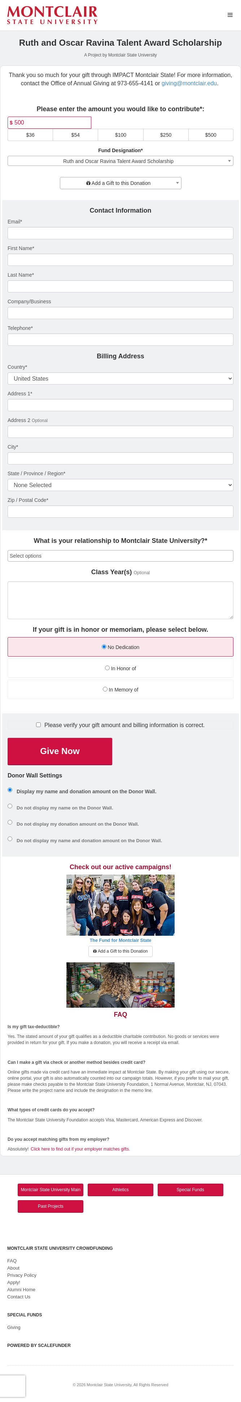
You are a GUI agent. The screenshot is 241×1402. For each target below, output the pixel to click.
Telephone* (20, 328)
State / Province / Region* (36, 473)
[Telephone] (120, 340)
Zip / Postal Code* (28, 500)
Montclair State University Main (50, 1189)
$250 (165, 135)
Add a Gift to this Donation (120, 951)
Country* (17, 367)
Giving (14, 1327)
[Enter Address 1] (120, 405)
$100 (120, 135)
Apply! (13, 1282)
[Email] (120, 233)
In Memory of (121, 690)
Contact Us (18, 1296)
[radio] (120, 647)
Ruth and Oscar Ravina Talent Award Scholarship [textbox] (118, 161)
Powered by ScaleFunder (39, 1345)
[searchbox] (120, 555)
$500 (210, 135)
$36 (30, 135)
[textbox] (120, 183)
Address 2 (19, 420)
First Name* (21, 248)
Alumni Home (21, 1289)
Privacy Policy (21, 1275)
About (13, 1268)
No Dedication (121, 647)
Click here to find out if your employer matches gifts (80, 1149)
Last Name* (21, 275)
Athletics (120, 1189)
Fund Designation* (120, 150)
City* (13, 447)
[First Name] (120, 260)
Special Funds (190, 1189)
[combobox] (120, 161)
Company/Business (29, 301)
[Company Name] (120, 313)
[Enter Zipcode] (120, 511)
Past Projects (50, 1206)
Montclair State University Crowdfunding (60, 1248)
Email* (15, 221)
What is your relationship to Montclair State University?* (120, 540)
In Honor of (120, 668)
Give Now (59, 751)
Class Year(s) (111, 572)
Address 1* (20, 393)
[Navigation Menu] (230, 15)
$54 (75, 135)
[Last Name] (120, 286)
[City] (120, 458)
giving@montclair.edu (189, 83)
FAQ (12, 1260)
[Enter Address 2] (120, 432)
